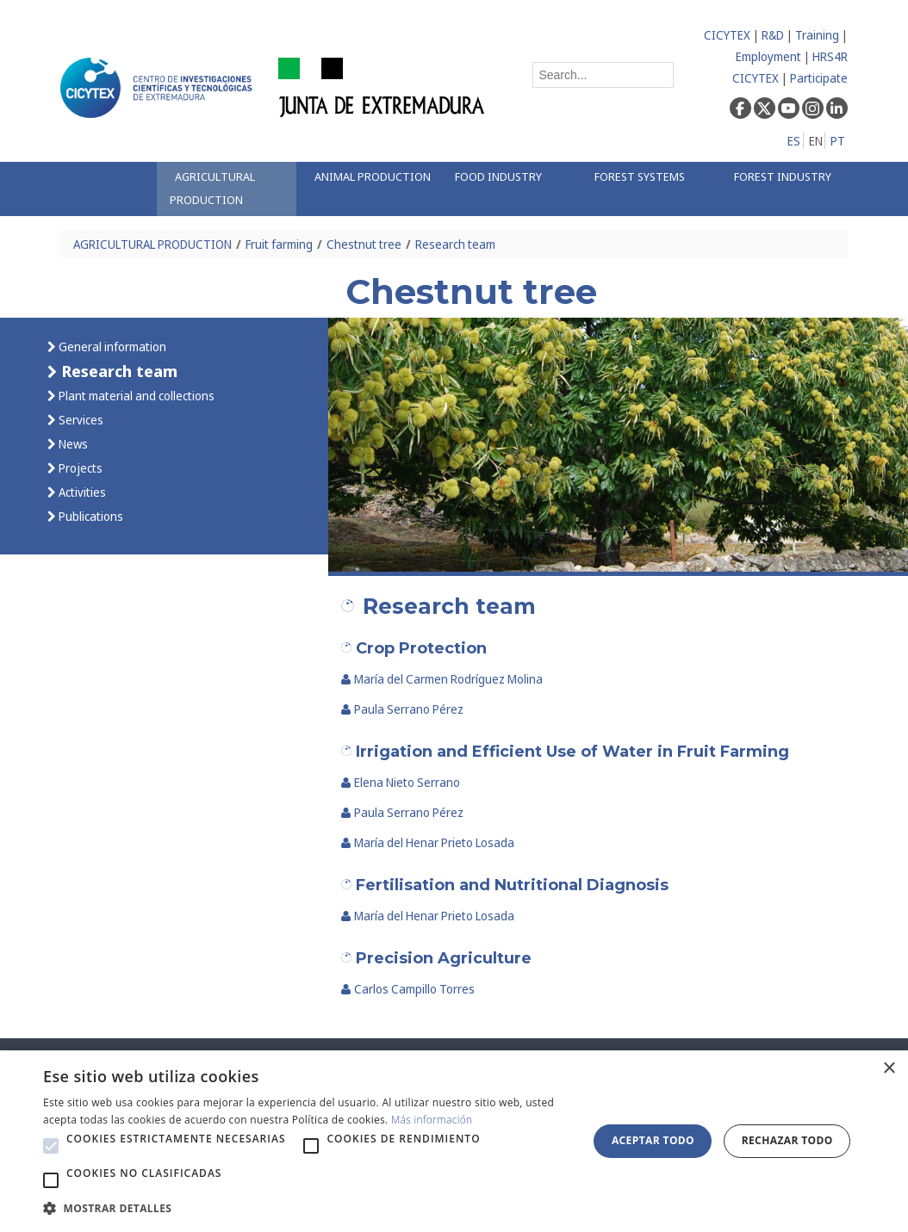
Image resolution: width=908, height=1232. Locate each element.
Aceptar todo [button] (653, 1140)
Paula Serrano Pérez (402, 709)
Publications (89, 516)
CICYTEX (727, 35)
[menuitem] (226, 189)
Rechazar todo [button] (787, 1140)
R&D (773, 35)
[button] (51, 1146)
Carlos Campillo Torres (408, 989)
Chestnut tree (364, 244)
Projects (79, 468)
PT (837, 141)
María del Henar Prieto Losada (427, 842)
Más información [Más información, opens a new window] (432, 1119)
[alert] (454, 1141)
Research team (455, 244)
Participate (819, 78)
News (72, 444)
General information (111, 346)
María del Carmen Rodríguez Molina (442, 679)
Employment (768, 56)
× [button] (888, 1068)
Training (817, 35)
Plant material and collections (135, 395)
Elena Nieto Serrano (400, 782)
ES (793, 141)
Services (79, 420)
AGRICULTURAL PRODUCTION (152, 244)
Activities (81, 492)
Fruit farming (279, 244)
